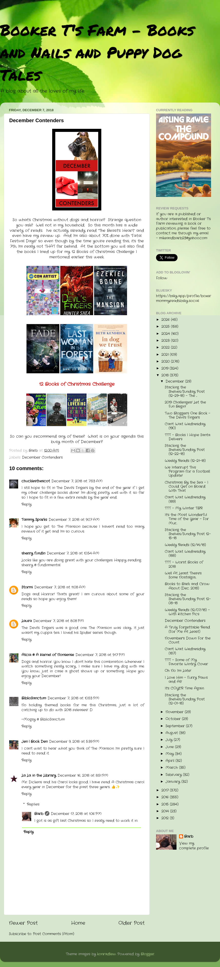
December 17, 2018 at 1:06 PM (76, 813)
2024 (166, 333)
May (170, 753)
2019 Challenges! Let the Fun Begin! (185, 404)
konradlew (106, 954)
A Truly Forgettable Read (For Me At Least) (187, 629)
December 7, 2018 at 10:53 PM (73, 698)
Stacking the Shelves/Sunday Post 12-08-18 (188, 599)
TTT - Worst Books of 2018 (184, 564)
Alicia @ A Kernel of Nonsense (47, 654)
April (170, 760)
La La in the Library (38, 775)
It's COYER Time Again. (184, 688)
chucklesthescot (35, 481)
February (174, 774)
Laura (26, 621)
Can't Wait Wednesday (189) (185, 499)
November (175, 712)
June (170, 747)
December (175, 381)
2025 (166, 326)
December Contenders (42, 457)
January (173, 781)
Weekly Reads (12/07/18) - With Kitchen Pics (187, 612)
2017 (165, 790)
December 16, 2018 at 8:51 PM (83, 775)
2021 (165, 354)
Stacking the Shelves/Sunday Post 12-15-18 (188, 534)
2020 (166, 361)
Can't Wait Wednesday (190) (185, 426)
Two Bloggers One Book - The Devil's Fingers (187, 415)
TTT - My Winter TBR (184, 508)
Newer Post (23, 923)
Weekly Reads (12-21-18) (185, 460)
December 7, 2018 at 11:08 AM (59, 587)
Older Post (131, 923)
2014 (165, 811)
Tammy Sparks (34, 519)
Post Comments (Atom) (53, 934)
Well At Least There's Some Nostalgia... (183, 575)
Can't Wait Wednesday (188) (185, 553)
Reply (26, 504)
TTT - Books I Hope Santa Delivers (187, 437)
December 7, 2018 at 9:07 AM (74, 519)
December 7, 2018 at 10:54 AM (73, 553)
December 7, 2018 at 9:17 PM (100, 654)
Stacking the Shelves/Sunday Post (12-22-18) (185, 449)
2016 (165, 797)
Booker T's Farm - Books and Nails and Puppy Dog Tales (97, 52)
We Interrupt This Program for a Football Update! (187, 471)
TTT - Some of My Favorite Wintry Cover (186, 662)
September (176, 726)
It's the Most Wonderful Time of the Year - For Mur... (187, 518)
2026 (166, 319)
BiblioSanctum (33, 698)
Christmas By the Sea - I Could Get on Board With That (186, 486)
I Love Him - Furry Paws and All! (186, 679)
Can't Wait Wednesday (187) (185, 651)
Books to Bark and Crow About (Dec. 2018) (187, 586)
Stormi (27, 587)
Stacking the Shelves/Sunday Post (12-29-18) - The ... (185, 391)
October (174, 719)
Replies (33, 804)
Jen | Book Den (34, 741)
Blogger (147, 954)
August (172, 733)
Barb (38, 813)
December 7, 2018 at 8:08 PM (58, 621)
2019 (165, 368)
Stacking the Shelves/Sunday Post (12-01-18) (185, 699)
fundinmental (49, 565)
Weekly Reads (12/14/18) (185, 545)
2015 (165, 804)
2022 (166, 347)
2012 (165, 818)
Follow (161, 278)
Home (78, 923)
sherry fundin (33, 553)
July (170, 739)
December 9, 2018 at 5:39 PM (74, 741)
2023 (166, 340)
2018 (165, 375)
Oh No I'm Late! (178, 670)
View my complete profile (194, 846)
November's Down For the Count (188, 640)
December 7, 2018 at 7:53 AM (77, 481)
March (172, 767)
